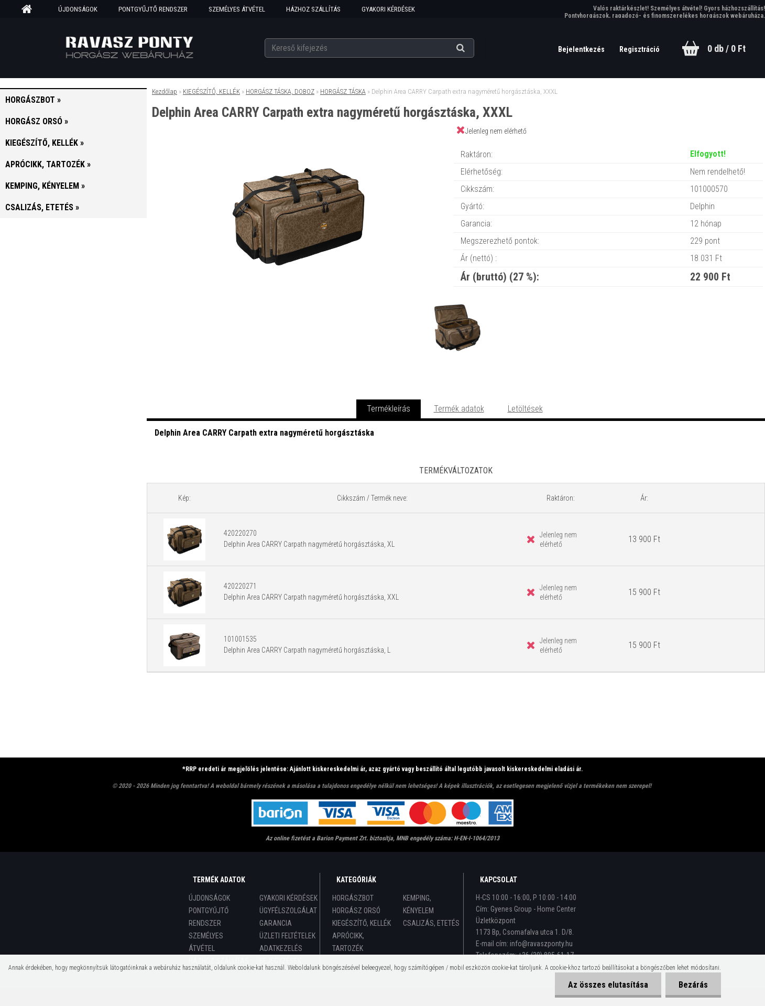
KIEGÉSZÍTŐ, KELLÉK (211, 91)
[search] (473, 48)
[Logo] (130, 47)
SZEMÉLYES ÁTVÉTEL (237, 9)
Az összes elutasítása (608, 985)
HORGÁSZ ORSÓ (356, 910)
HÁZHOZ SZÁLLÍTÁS (313, 9)
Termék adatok (459, 409)
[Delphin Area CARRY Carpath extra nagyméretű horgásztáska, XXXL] (300, 144)
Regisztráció (639, 49)
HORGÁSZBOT (353, 898)
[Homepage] (30, 9)
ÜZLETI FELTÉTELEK (287, 936)
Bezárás (693, 985)
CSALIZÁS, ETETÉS (431, 923)
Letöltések (525, 409)
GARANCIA (275, 923)
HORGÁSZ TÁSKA (343, 91)
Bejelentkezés (582, 49)
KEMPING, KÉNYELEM (418, 904)
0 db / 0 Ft (726, 48)
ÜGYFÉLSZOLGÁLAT (288, 910)
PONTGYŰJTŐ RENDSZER (153, 9)
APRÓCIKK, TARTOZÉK (348, 942)
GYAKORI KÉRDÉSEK (388, 9)
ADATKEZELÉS (280, 948)
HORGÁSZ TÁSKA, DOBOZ (280, 91)
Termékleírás (388, 409)
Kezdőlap (164, 91)
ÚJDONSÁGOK (77, 9)
